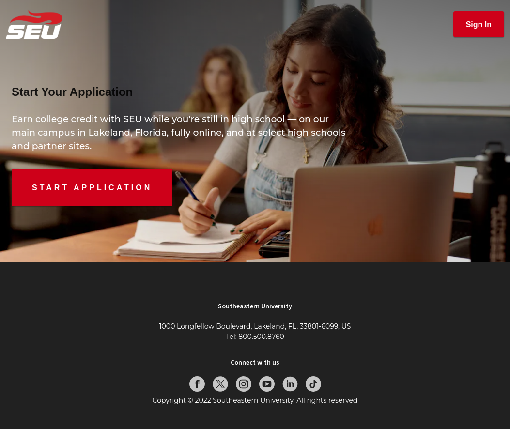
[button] (478, 24)
